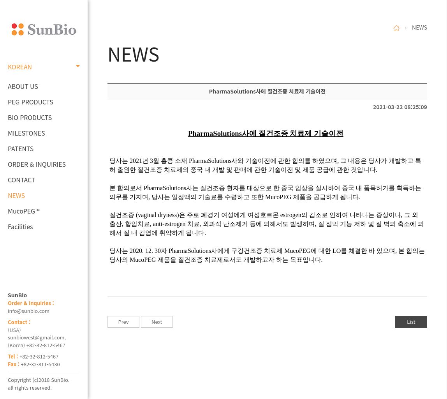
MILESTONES (26, 133)
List (411, 321)
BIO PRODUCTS (30, 117)
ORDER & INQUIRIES (37, 164)
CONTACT (21, 179)
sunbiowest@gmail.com (36, 337)
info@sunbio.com (28, 310)
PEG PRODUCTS (30, 101)
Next (156, 321)
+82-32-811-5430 (40, 364)
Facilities (20, 226)
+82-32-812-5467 (45, 345)
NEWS (16, 195)
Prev (123, 321)
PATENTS (20, 148)
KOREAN (44, 66)
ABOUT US (23, 86)
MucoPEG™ (23, 210)
